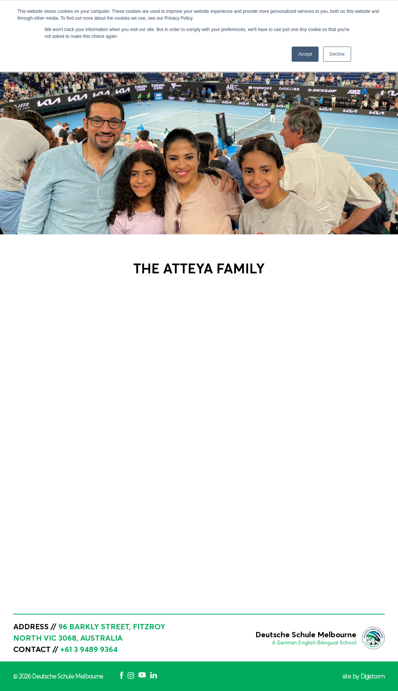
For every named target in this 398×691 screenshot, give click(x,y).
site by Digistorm (363, 676)
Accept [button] (305, 54)
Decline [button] (337, 54)
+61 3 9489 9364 (89, 649)
